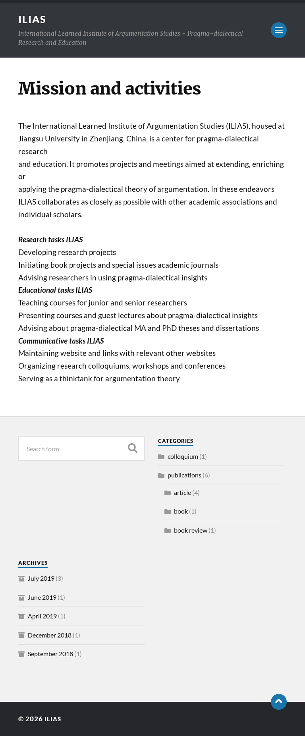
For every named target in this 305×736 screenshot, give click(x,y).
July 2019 (41, 578)
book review (190, 530)
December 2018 (49, 635)
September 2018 (50, 653)
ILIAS (32, 19)
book (181, 511)
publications (184, 475)
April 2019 (42, 616)
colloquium (183, 456)
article (182, 492)
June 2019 (42, 597)
